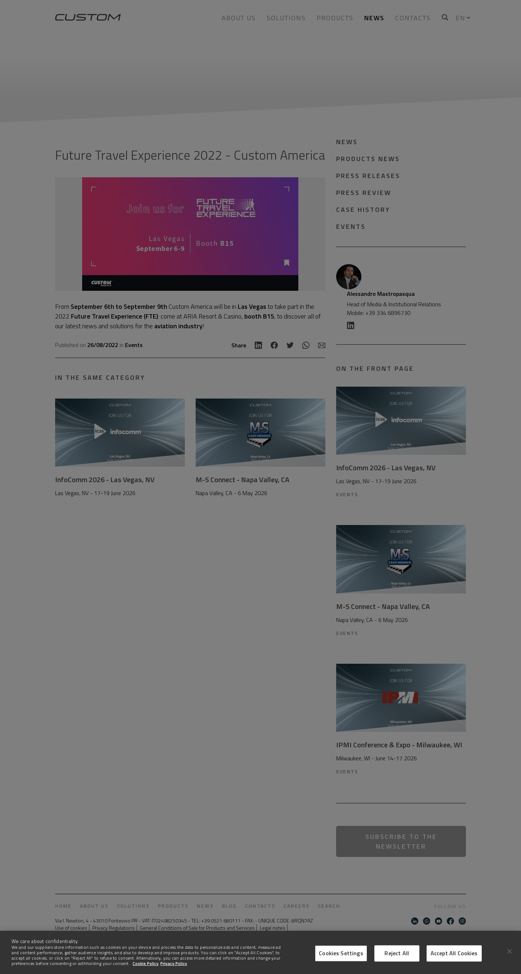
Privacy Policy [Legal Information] (173, 963)
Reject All (396, 953)
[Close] (509, 951)
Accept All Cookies (454, 953)
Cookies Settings (341, 953)
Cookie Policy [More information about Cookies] (146, 963)
